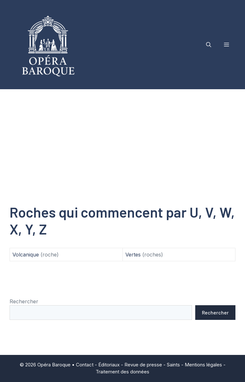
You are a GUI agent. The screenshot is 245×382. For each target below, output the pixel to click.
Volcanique (25, 254)
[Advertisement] (122, 137)
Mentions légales (203, 365)
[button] (209, 44)
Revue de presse (143, 365)
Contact (84, 365)
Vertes (133, 254)
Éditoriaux (109, 365)
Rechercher (24, 301)
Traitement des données (122, 372)
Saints (173, 365)
